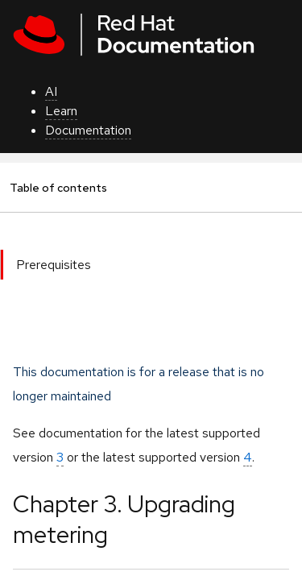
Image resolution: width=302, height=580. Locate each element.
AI (51, 91)
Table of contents (58, 187)
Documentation (88, 130)
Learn (61, 110)
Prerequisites (53, 264)
